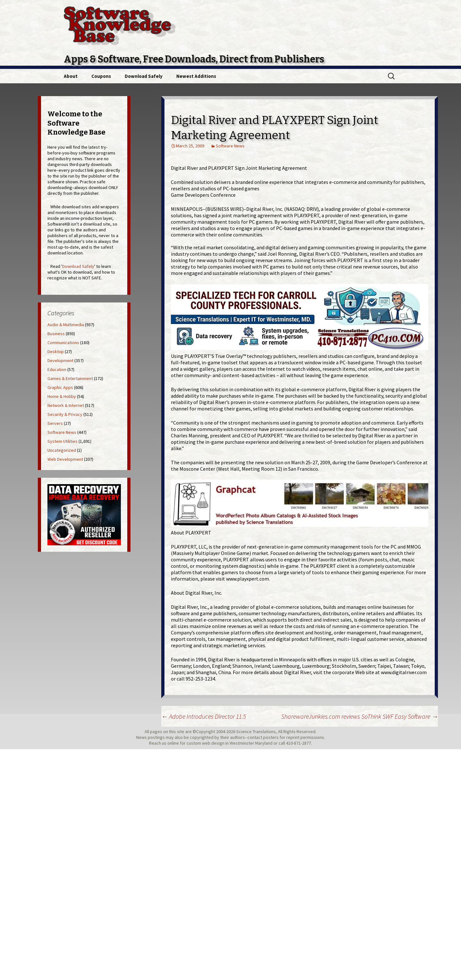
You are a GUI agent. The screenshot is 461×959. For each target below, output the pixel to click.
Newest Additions (196, 76)
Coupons (101, 76)
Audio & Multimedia (65, 324)
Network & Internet (65, 405)
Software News (230, 146)
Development (60, 360)
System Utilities (62, 441)
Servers (55, 423)
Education (56, 369)
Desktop (55, 351)
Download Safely (144, 76)
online (173, 743)
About (71, 76)
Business (56, 333)
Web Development (65, 459)
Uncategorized (61, 450)
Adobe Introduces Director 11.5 (203, 716)
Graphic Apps (60, 387)
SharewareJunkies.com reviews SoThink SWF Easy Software (359, 716)
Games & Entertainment (70, 378)
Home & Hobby (61, 396)
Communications (63, 342)
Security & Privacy (64, 414)
